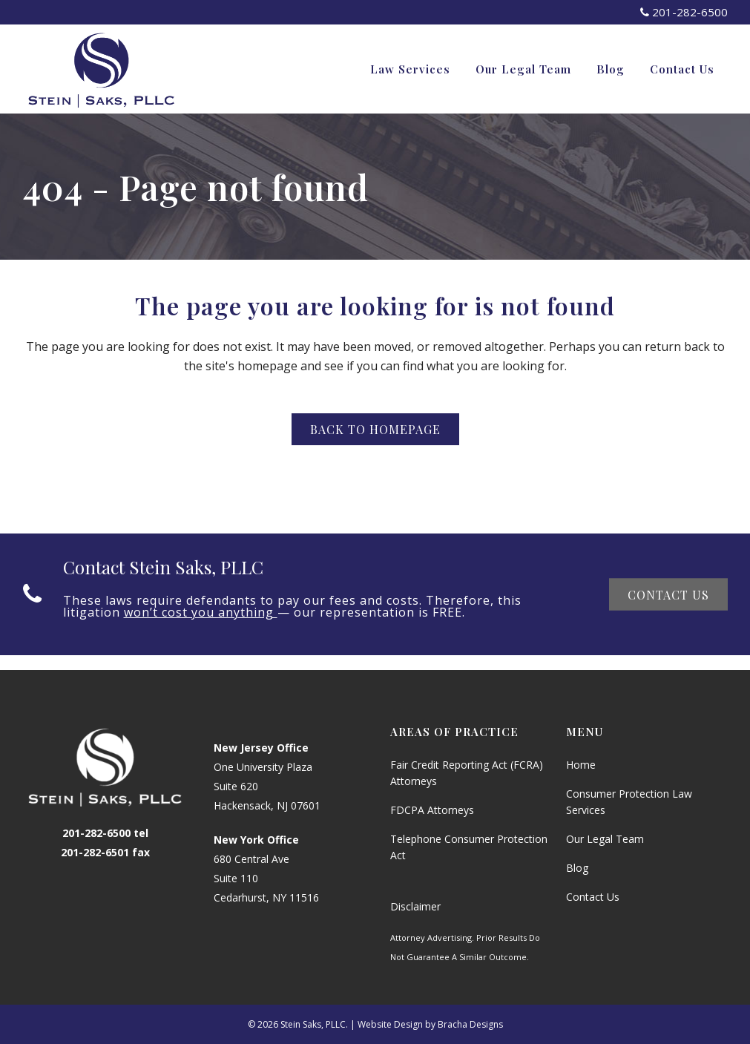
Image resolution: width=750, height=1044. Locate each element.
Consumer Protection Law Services (629, 802)
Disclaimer (415, 906)
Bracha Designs (470, 1024)
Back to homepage (375, 429)
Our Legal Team (605, 839)
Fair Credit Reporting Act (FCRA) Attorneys (466, 773)
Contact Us (668, 594)
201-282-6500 (684, 11)
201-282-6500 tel (105, 833)
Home (581, 765)
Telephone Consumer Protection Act (468, 847)
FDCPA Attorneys (432, 810)
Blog (577, 868)
